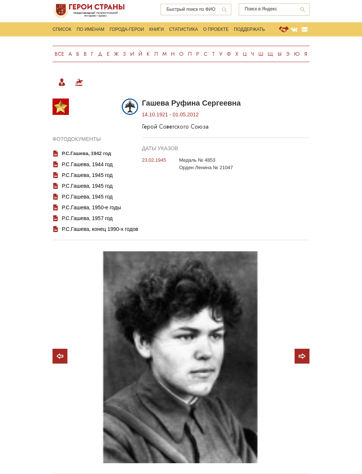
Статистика (183, 29)
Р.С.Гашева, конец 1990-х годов (100, 229)
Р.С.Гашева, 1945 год (87, 175)
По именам (91, 29)
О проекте (216, 29)
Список (62, 29)
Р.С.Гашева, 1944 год (87, 164)
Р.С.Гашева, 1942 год (86, 153)
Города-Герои (126, 29)
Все (59, 54)
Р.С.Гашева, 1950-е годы (91, 207)
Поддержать (249, 29)
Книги (156, 29)
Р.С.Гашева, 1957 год (87, 218)
